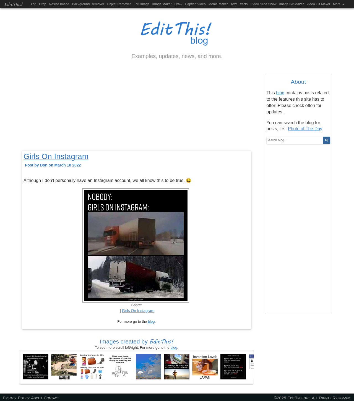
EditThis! (13, 4)
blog (151, 321)
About (36, 397)
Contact (51, 397)
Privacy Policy (16, 397)
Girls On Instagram (56, 156)
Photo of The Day (305, 128)
